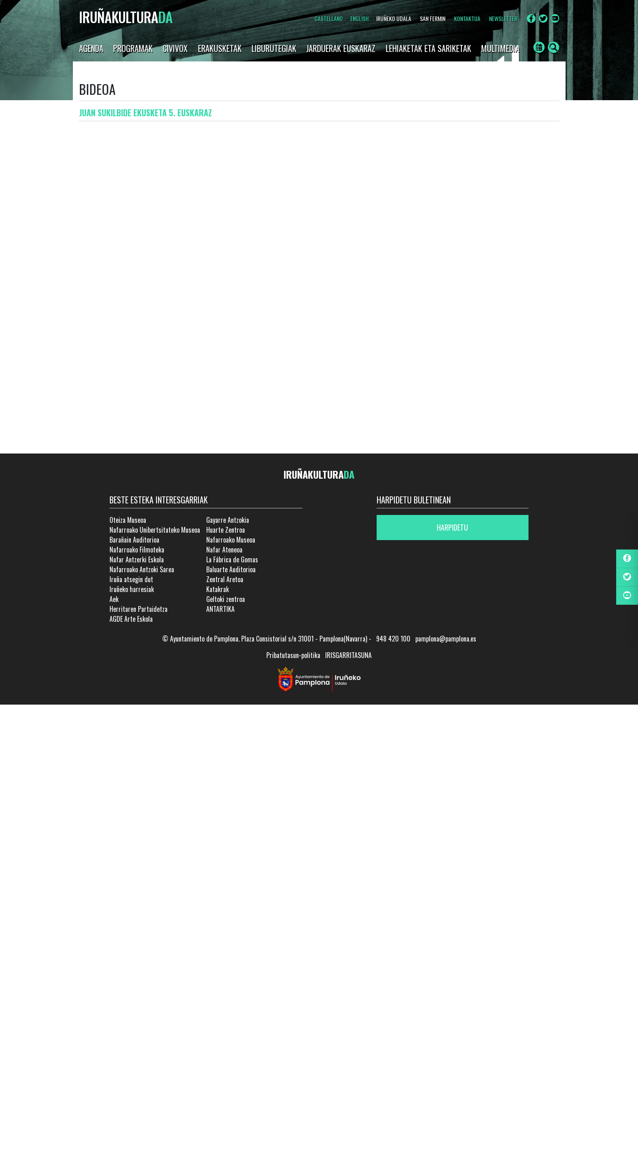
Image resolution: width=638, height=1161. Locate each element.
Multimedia (500, 48)
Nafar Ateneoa (224, 550)
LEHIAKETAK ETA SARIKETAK (428, 48)
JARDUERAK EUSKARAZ (340, 48)
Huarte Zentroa (225, 530)
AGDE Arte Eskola (131, 619)
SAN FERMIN (432, 18)
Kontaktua (467, 18)
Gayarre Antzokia (227, 520)
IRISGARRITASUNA (348, 655)
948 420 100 (393, 639)
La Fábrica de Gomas (232, 559)
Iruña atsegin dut (131, 579)
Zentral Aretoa (224, 579)
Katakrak (217, 589)
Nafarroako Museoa (230, 540)
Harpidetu (452, 527)
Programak (133, 48)
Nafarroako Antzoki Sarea (141, 569)
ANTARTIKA (220, 609)
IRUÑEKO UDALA (393, 18)
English (359, 18)
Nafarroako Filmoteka (136, 550)
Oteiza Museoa (127, 520)
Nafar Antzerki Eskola (136, 559)
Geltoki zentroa (225, 599)
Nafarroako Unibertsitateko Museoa (154, 530)
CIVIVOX (175, 48)
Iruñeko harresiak (131, 589)
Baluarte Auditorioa (231, 569)
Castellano (328, 18)
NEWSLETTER (503, 18)
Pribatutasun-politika (293, 655)
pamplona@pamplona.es (445, 639)
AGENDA (91, 48)
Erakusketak (220, 48)
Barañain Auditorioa (134, 540)
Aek (114, 599)
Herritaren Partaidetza (138, 609)
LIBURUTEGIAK (273, 48)
